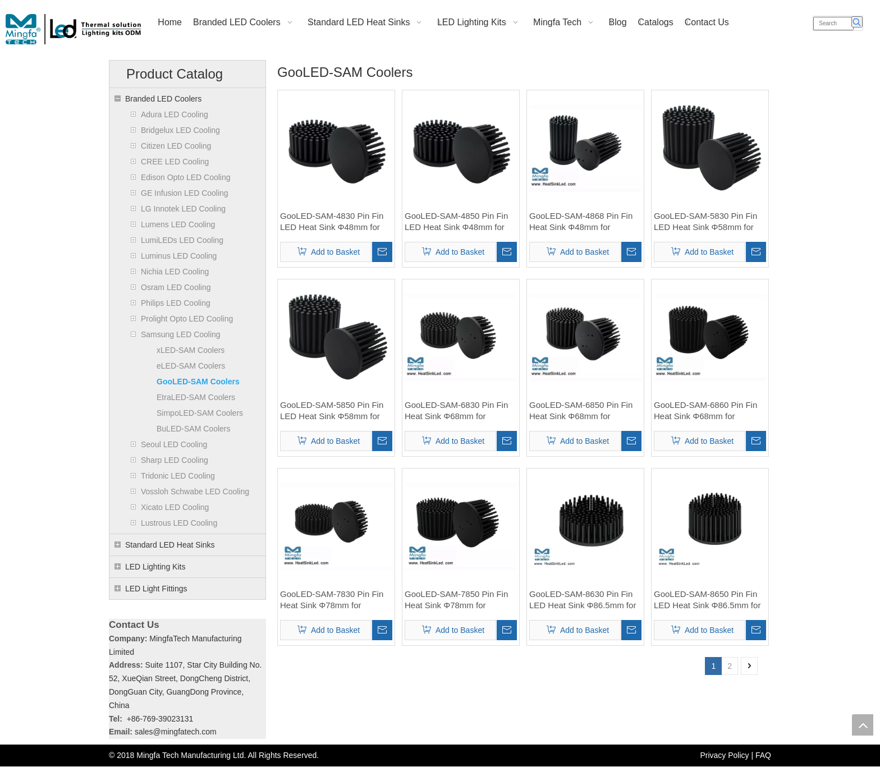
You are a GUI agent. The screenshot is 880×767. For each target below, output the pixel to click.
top (862, 725)
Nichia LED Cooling (175, 271)
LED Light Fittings (156, 588)
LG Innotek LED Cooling (183, 208)
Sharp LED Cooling (174, 460)
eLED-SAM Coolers (191, 365)
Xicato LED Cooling (175, 507)
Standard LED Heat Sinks (170, 544)
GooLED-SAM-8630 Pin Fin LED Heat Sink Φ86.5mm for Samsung (582, 600)
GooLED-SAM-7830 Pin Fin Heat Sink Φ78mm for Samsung (331, 600)
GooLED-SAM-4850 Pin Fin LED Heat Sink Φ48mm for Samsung (456, 222)
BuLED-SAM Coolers (194, 428)
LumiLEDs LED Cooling (182, 240)
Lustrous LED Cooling (179, 522)
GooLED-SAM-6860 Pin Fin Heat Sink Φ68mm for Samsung (705, 411)
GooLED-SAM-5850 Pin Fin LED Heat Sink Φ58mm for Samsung (331, 411)
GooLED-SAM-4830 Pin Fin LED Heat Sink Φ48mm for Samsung (331, 222)
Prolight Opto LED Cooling (187, 318)
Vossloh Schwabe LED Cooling (195, 491)
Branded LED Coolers (163, 98)
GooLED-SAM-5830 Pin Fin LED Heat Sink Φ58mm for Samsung (705, 222)
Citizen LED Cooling (176, 145)
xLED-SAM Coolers (190, 350)
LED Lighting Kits (155, 566)
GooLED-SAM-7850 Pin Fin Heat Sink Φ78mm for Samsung (456, 600)
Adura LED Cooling (174, 114)
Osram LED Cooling (176, 287)
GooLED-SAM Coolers (198, 381)
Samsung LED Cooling (181, 334)
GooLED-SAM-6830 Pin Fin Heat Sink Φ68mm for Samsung (456, 411)
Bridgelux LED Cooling (180, 130)
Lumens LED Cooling (178, 224)
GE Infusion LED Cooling (184, 193)
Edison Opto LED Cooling (186, 177)
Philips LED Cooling (175, 302)
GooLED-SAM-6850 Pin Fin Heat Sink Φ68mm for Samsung (580, 411)
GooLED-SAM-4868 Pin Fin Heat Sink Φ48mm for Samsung (580, 222)
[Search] (833, 23)
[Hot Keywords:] (857, 21)
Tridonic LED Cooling (178, 475)
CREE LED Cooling (175, 161)
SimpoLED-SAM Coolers (200, 412)
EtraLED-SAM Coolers (196, 397)
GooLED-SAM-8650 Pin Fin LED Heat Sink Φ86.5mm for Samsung (707, 600)
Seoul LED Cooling (174, 444)
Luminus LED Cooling (179, 255)
